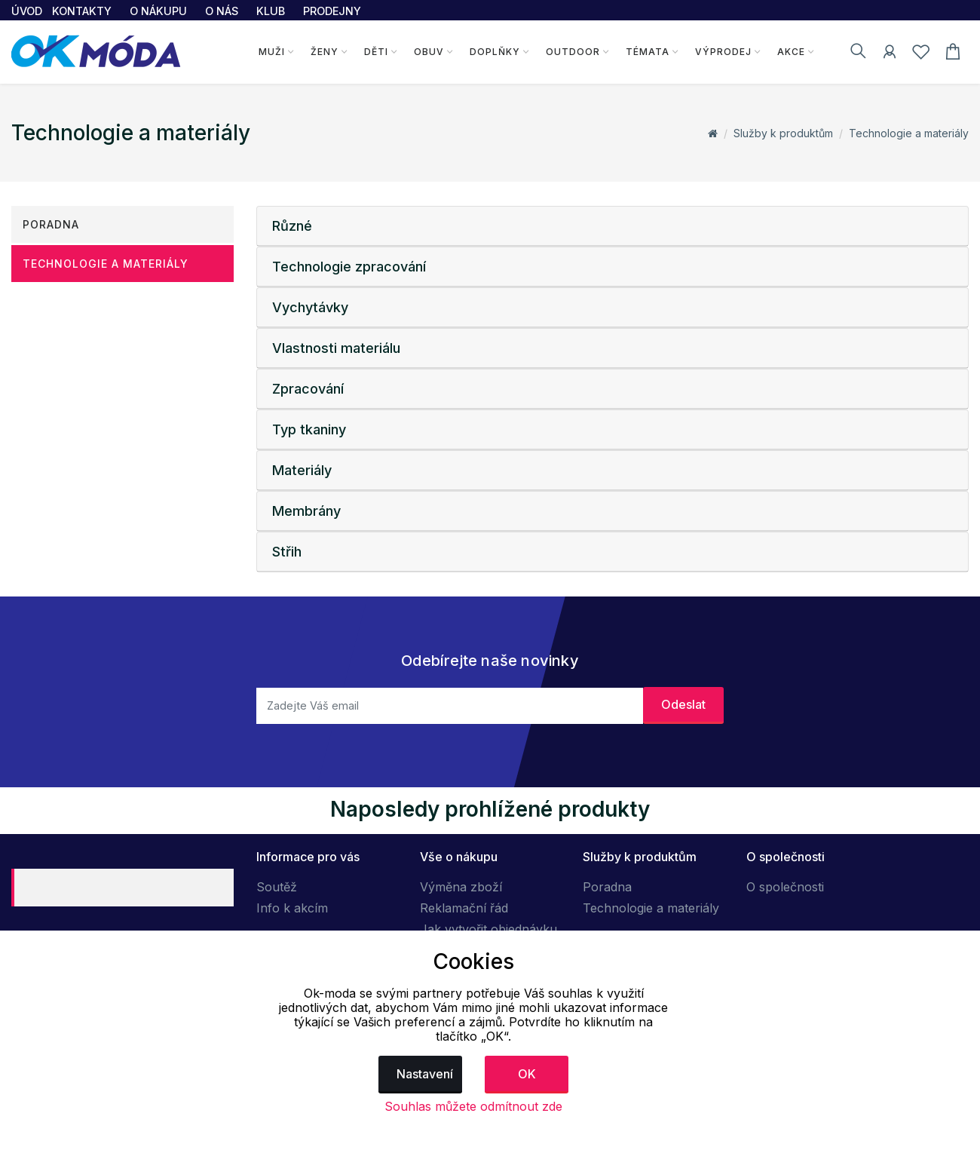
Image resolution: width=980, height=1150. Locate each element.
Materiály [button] (302, 470)
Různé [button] (292, 226)
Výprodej (723, 51)
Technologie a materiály (909, 133)
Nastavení (425, 1073)
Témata (647, 51)
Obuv (429, 51)
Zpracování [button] (308, 389)
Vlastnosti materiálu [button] (336, 348)
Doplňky (495, 51)
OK (527, 1073)
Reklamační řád (464, 907)
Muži (272, 51)
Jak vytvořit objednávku (488, 929)
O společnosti (785, 886)
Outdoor (573, 51)
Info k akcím (292, 907)
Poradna (51, 224)
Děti (376, 51)
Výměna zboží (461, 886)
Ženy (324, 51)
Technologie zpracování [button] (349, 266)
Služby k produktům (783, 133)
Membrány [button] (306, 511)
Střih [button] (287, 552)
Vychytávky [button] (310, 307)
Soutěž (276, 886)
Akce (791, 51)
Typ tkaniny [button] (309, 429)
